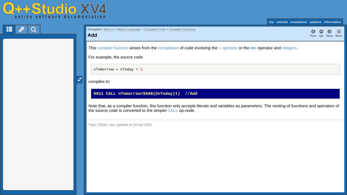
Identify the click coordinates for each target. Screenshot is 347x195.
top (271, 22)
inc (253, 48)
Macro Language (129, 29)
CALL (173, 110)
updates (316, 22)
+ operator (228, 48)
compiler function (112, 48)
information (332, 22)
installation (299, 22)
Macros (109, 29)
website (282, 22)
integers (289, 48)
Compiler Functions (182, 29)
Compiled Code (155, 29)
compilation (168, 48)
